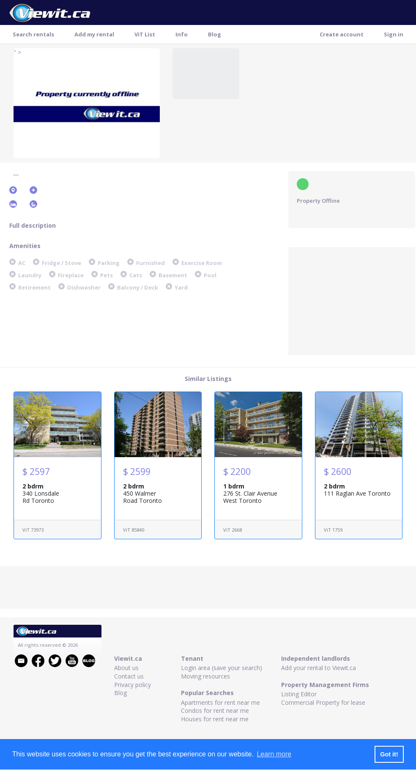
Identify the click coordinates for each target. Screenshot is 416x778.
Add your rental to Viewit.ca (318, 668)
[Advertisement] (351, 300)
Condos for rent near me (215, 710)
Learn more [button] (274, 754)
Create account (342, 34)
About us (126, 668)
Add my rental (94, 34)
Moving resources (205, 676)
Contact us (129, 676)
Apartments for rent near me (220, 702)
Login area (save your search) (221, 668)
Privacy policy (132, 685)
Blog (214, 34)
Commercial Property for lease (323, 702)
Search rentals (33, 34)
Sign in (393, 34)
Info (181, 34)
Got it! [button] (389, 754)
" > (17, 52)
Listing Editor (299, 694)
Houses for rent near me (215, 719)
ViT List (144, 34)
